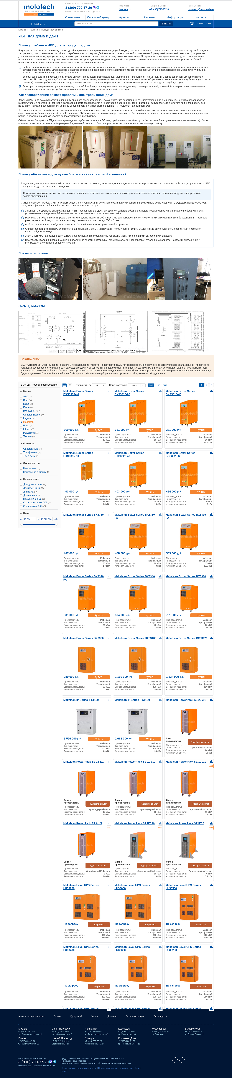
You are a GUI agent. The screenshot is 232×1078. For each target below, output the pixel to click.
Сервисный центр (98, 17)
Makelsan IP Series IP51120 (129, 699)
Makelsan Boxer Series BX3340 (131, 576)
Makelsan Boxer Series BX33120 (183, 638)
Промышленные (34, 499)
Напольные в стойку (36, 472)
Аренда (124, 17)
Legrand (29, 418)
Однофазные (32, 449)
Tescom (29, 436)
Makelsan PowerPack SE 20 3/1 (183, 699)
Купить (100, 430)
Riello (28, 425)
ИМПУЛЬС (31, 411)
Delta (28, 404)
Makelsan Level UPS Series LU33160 (134, 1008)
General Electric (33, 414)
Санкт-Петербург (61, 1032)
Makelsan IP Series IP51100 (78, 699)
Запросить (100, 924)
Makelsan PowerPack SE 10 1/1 (183, 761)
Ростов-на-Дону (127, 1042)
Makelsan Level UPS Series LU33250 (186, 946)
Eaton (28, 407)
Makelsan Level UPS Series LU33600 (134, 885)
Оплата (102, 1020)
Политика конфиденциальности (75, 1071)
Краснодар (124, 1032)
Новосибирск (159, 1032)
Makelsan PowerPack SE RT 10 (131, 823)
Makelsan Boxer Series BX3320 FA (82, 576)
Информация (175, 17)
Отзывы (61, 1020)
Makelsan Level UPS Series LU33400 (83, 946)
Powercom (31, 433)
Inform (28, 429)
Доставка (120, 1020)
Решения (149, 17)
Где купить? (82, 1020)
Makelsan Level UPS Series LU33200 (83, 1008)
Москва (22, 1032)
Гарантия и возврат (145, 1020)
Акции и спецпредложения (33, 1020)
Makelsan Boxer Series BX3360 (183, 576)
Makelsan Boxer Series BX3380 (80, 638)
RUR (151, 385)
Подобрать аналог (202, 739)
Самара (89, 1042)
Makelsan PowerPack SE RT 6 (182, 823)
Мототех (39, 10)
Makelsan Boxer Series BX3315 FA (184, 514)
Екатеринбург (192, 1032)
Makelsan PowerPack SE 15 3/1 (80, 761)
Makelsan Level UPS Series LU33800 (83, 885)
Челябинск (91, 1032)
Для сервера (31, 495)
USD (158, 385)
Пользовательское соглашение (106, 1071)
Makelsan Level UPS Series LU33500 (186, 885)
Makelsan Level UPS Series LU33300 (134, 946)
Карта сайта (126, 1071)
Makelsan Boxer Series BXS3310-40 (83, 391)
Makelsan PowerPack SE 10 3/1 (131, 761)
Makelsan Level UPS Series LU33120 (186, 1008)
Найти (166, 23)
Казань (22, 1042)
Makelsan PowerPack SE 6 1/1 (80, 823)
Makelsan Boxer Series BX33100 (132, 638)
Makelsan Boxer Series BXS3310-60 (134, 391)
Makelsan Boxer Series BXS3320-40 (134, 452)
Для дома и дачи (34, 484)
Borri (27, 400)
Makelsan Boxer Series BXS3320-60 (185, 452)
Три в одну (30, 456)
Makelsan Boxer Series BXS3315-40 (185, 391)
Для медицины (33, 488)
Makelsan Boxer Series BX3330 (80, 514)
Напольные (31, 468)
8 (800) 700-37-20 (79, 8)
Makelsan (28, 422)
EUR (165, 385)
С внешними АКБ (35, 506)
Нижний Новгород (62, 1042)
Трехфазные (32, 452)
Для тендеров (173, 1020)
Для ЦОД (30, 491)
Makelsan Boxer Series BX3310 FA (133, 514)
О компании (72, 17)
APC (27, 396)
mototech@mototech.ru (201, 9)
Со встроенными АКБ (37, 502)
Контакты (201, 17)
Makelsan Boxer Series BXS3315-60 (83, 452)
